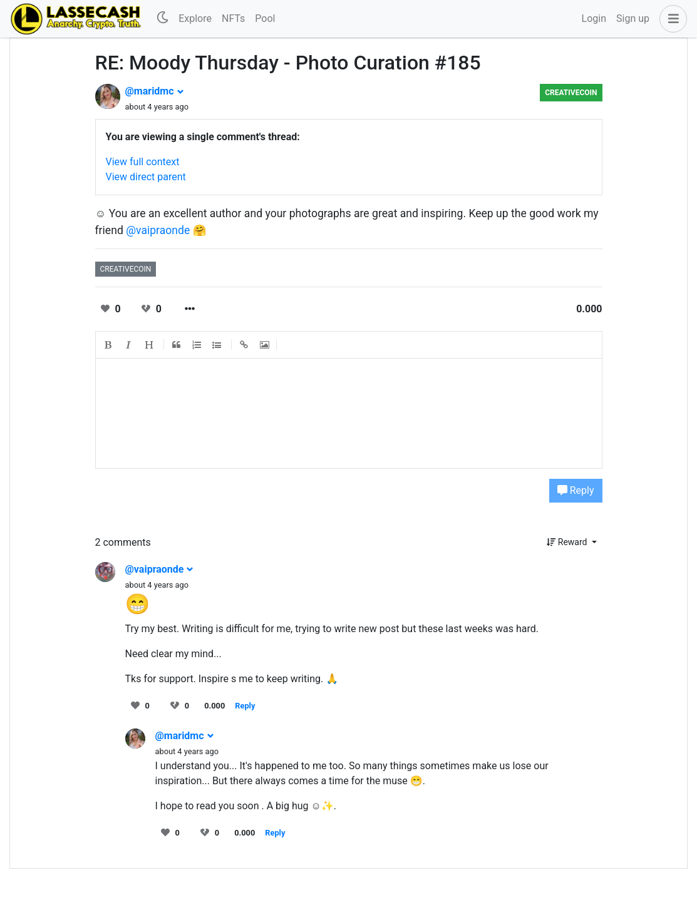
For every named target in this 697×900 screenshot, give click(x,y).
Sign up (632, 18)
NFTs (233, 18)
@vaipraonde (158, 230)
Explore (195, 18)
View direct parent (146, 177)
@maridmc (154, 91)
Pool (265, 18)
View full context (143, 162)
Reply (575, 490)
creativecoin (571, 92)
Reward (568, 542)
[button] (670, 19)
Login (594, 18)
